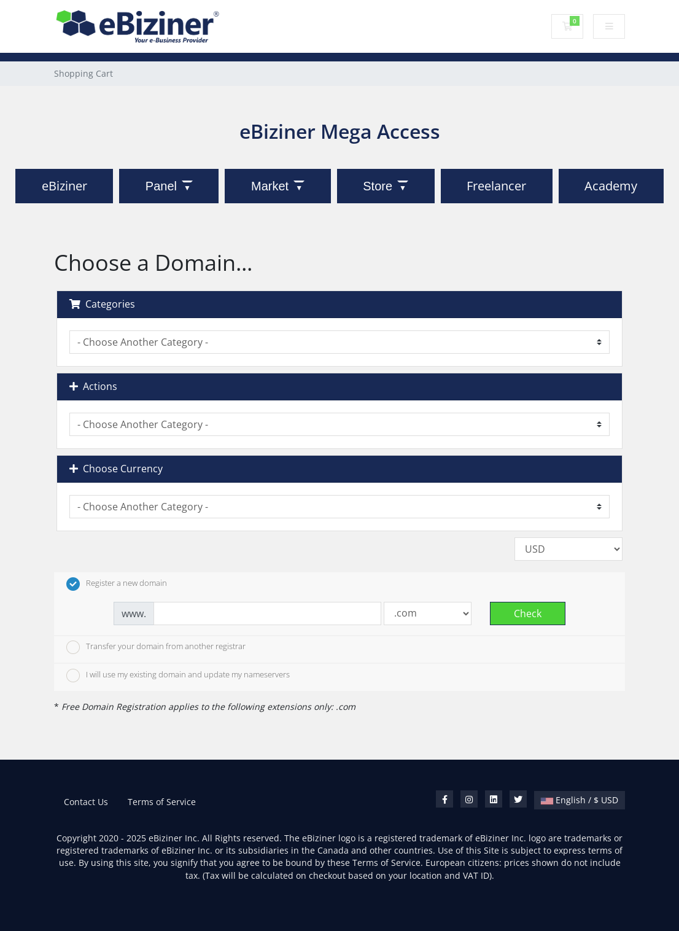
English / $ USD (579, 800)
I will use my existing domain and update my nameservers (178, 675)
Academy (610, 185)
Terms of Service (162, 802)
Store (377, 186)
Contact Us (86, 802)
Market (270, 186)
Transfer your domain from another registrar (156, 647)
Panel (161, 186)
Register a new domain (116, 584)
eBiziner (64, 185)
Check (527, 613)
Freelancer (496, 185)
